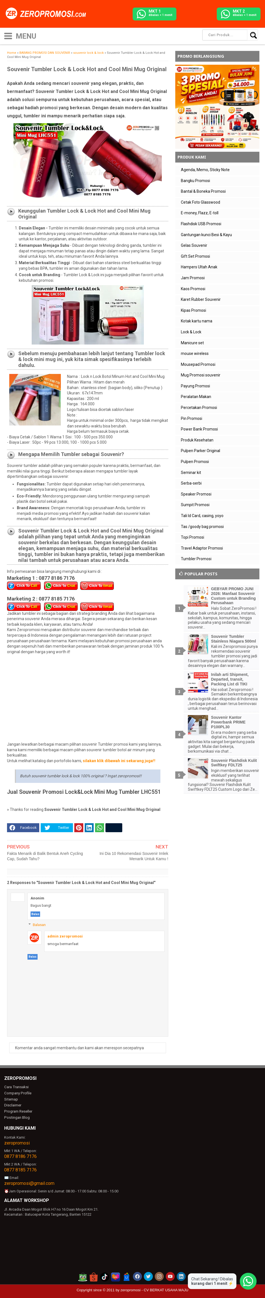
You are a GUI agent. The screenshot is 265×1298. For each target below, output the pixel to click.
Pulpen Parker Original (200, 450)
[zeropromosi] (48, 13)
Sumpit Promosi (195, 505)
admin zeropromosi (65, 936)
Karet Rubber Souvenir (201, 299)
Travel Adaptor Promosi (202, 548)
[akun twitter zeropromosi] (148, 1276)
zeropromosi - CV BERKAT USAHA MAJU (154, 1290)
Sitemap (11, 1099)
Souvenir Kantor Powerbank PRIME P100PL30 (228, 722)
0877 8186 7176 (20, 1156)
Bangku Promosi (195, 180)
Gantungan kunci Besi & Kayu (206, 234)
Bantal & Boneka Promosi (203, 191)
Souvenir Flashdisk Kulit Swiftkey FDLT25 (234, 762)
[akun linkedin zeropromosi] (181, 1276)
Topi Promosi (192, 537)
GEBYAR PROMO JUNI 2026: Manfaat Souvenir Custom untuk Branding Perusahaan (233, 596)
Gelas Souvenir (194, 245)
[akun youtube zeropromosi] (170, 1276)
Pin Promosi (191, 418)
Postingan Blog (16, 1117)
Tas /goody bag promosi (202, 526)
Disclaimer (12, 1105)
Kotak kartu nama (196, 321)
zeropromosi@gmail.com (29, 1182)
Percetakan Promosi (199, 407)
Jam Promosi (193, 278)
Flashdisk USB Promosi (201, 224)
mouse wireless (195, 353)
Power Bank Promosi (199, 429)
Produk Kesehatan (197, 440)
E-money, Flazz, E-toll (199, 213)
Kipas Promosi (193, 310)
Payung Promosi (195, 386)
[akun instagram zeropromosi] (159, 1276)
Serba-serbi (191, 483)
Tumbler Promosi (196, 559)
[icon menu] (8, 35)
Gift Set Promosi (195, 256)
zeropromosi (17, 1142)
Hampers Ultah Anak (199, 267)
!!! (154, 761)
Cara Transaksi (16, 1087)
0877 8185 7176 (20, 1169)
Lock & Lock (191, 332)
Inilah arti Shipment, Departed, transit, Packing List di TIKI (230, 679)
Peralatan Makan (196, 396)
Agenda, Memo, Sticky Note (205, 170)
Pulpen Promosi (195, 461)
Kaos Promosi (193, 289)
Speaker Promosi (196, 494)
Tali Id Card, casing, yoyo (202, 515)
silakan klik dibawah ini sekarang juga (118, 761)
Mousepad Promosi (198, 364)
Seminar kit (191, 472)
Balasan (39, 925)
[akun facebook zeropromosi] (137, 1276)
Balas (35, 914)
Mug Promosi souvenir (200, 375)
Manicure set (192, 343)
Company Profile (17, 1093)
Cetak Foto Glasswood (200, 202)
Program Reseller (18, 1111)
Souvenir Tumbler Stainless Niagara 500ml (233, 638)
